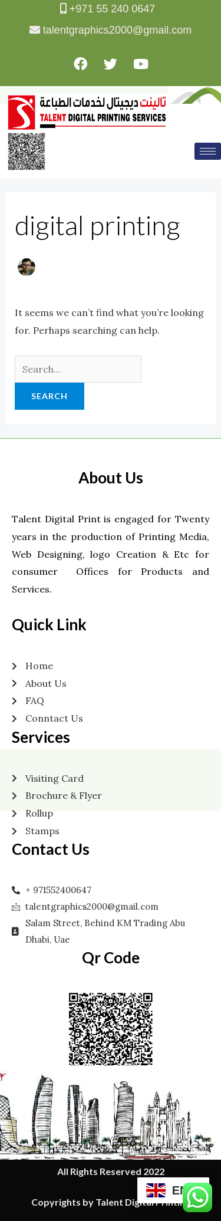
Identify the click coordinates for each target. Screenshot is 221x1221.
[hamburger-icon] (207, 151)
